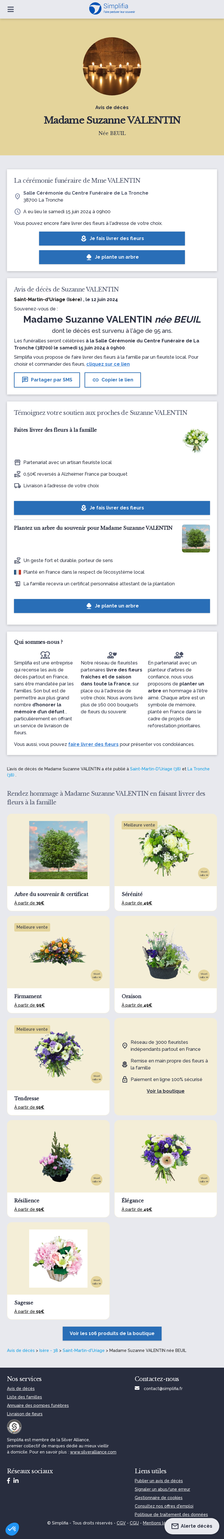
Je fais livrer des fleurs (112, 238)
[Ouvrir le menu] (11, 9)
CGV (121, 1523)
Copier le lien (112, 379)
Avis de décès (21, 1350)
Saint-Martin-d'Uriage (84, 1350)
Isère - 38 (48, 1350)
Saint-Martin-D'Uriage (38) (155, 769)
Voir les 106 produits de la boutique (112, 1333)
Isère (74, 299)
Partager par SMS (47, 380)
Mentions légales (160, 1523)
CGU (134, 1523)
